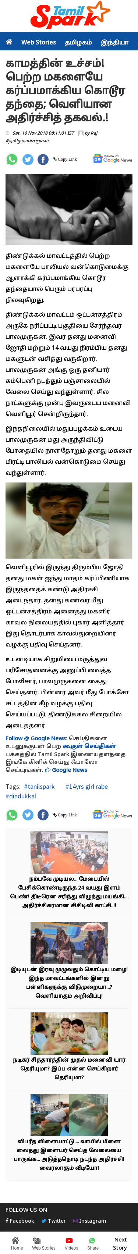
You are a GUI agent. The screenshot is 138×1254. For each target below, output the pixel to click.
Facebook (20, 1221)
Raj (94, 133)
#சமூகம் (39, 141)
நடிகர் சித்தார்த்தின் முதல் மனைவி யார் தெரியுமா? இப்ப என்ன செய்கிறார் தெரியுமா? (69, 1069)
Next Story (120, 1243)
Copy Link (67, 159)
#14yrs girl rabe (86, 786)
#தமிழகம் (17, 141)
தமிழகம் (78, 43)
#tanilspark (39, 786)
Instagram (89, 1221)
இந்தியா (114, 43)
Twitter (54, 1221)
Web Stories (38, 43)
